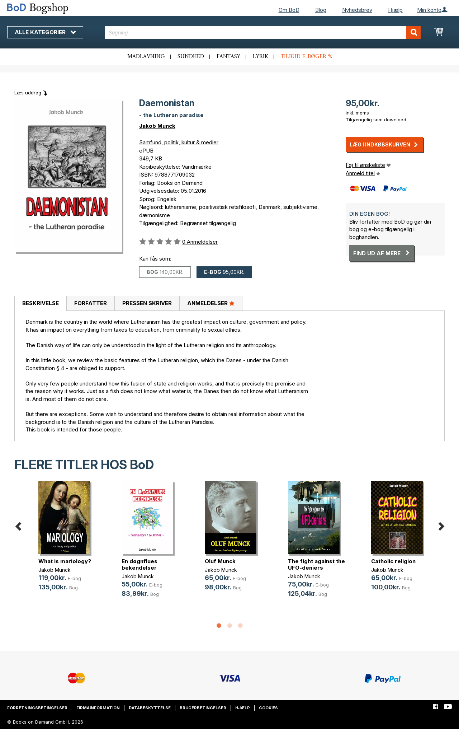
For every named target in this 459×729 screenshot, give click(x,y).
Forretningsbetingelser (37, 707)
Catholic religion (393, 561)
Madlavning (146, 57)
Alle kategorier (45, 32)
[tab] (40, 304)
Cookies (268, 707)
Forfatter (90, 303)
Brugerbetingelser (203, 707)
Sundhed (191, 57)
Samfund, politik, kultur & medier (178, 142)
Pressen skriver (147, 303)
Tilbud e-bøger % (306, 57)
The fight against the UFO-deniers (316, 564)
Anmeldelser (211, 303)
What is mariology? (64, 561)
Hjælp (395, 9)
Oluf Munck (220, 561)
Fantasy (228, 57)
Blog (320, 9)
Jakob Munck (157, 125)
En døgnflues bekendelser (139, 564)
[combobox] (263, 32)
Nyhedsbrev (357, 9)
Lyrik (260, 57)
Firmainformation (98, 707)
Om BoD (289, 9)
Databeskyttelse (150, 707)
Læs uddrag (27, 92)
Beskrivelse (40, 303)
